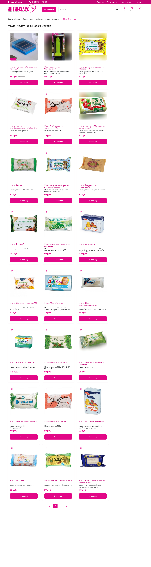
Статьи (140, 2)
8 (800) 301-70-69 (38, 2)
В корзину (23, 83)
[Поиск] (117, 9)
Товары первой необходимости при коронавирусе (42, 19)
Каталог (61, 9)
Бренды (100, 2)
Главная (11, 19)
